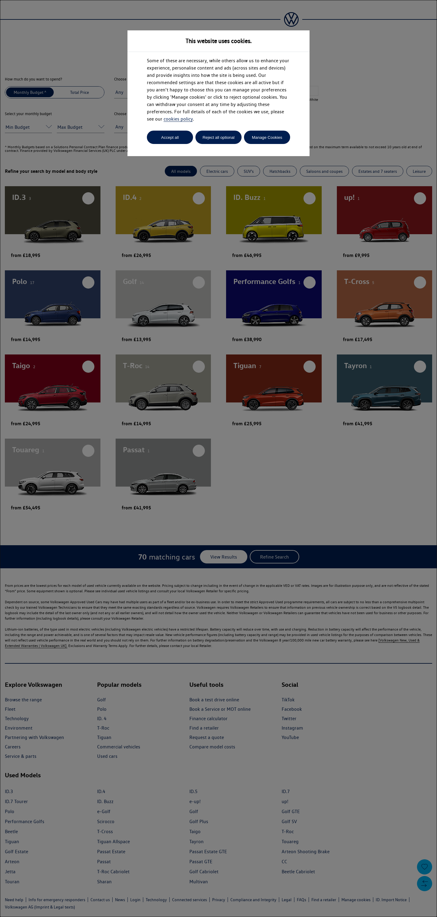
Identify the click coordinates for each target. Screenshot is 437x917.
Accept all (170, 137)
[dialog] (218, 458)
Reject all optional (218, 137)
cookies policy (178, 119)
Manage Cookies (267, 137)
